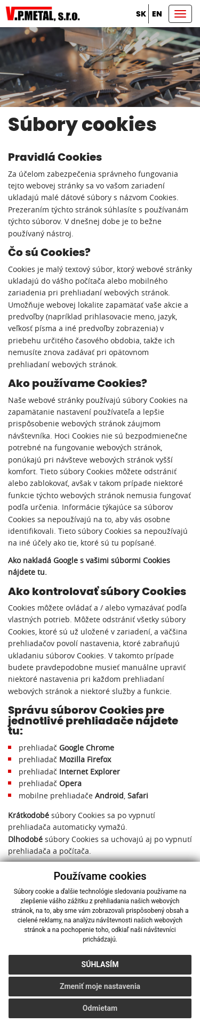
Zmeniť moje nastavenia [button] (100, 986)
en (157, 14)
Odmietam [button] (100, 1008)
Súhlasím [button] (100, 964)
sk (141, 14)
